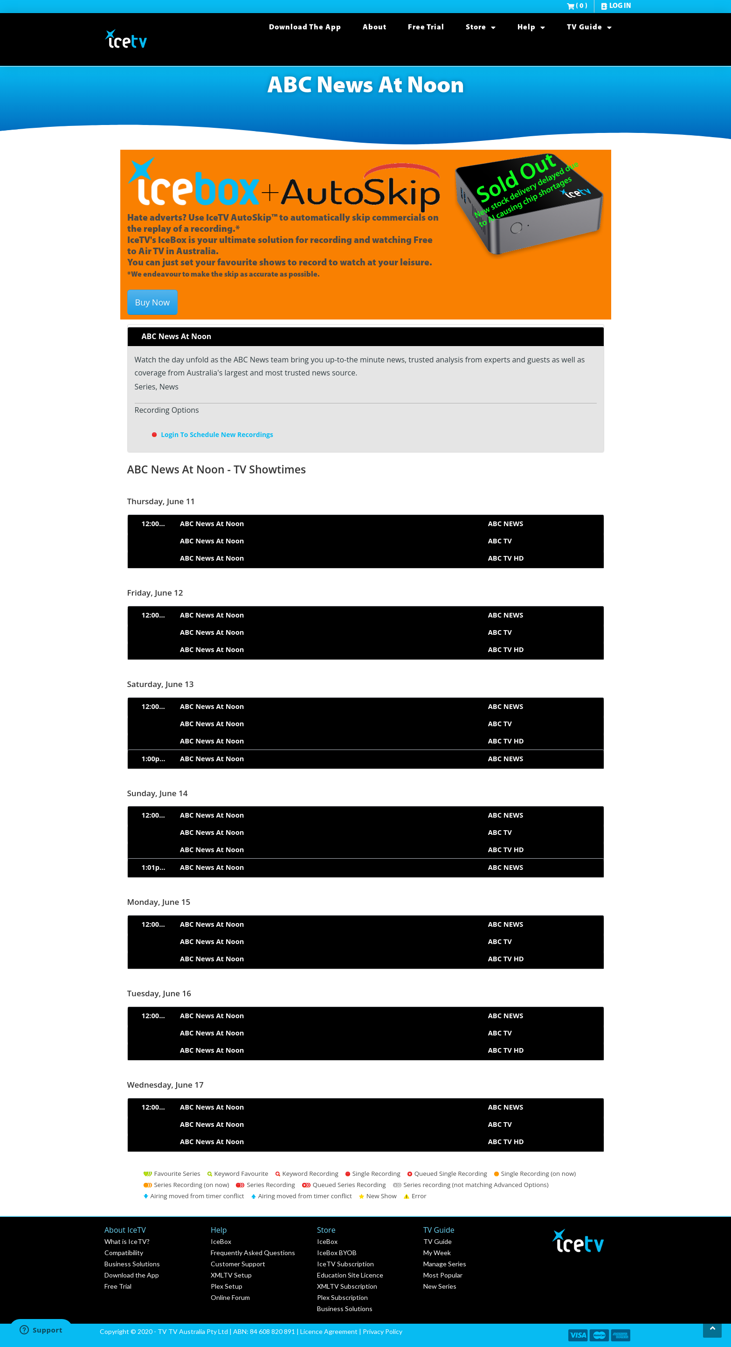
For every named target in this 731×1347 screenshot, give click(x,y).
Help (531, 27)
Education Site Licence (350, 1275)
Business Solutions (132, 1264)
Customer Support (238, 1264)
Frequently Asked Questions (253, 1253)
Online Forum (230, 1297)
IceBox (221, 1241)
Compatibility (123, 1253)
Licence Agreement (329, 1331)
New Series (439, 1286)
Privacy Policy (382, 1331)
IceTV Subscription (345, 1264)
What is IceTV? (127, 1241)
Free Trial (426, 27)
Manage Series (444, 1264)
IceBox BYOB (337, 1253)
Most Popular (442, 1275)
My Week (437, 1253)
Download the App (305, 27)
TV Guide (589, 27)
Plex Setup (226, 1286)
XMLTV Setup (231, 1275)
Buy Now (152, 302)
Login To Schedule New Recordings (212, 434)
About (374, 27)
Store (481, 27)
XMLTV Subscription (347, 1286)
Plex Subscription (342, 1297)
